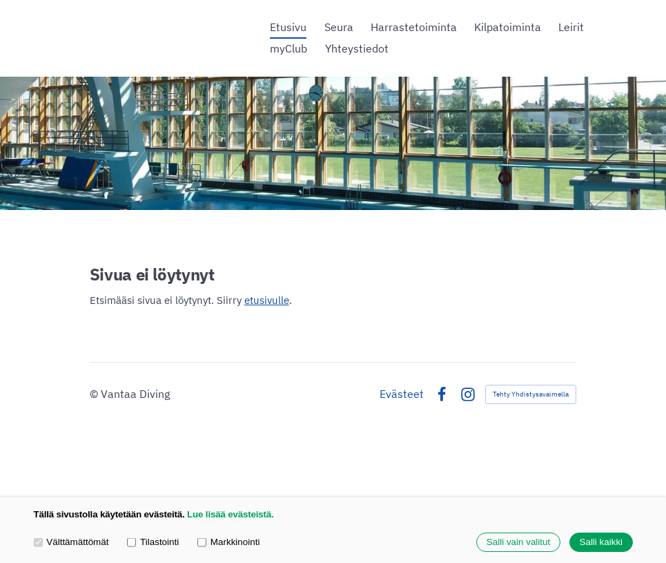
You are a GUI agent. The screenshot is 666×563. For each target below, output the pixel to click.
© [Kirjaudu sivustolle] (95, 394)
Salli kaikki (601, 542)
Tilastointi (153, 542)
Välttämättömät (71, 542)
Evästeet (402, 394)
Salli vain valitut (518, 542)
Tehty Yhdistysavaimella (531, 394)
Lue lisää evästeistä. (230, 515)
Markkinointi (228, 542)
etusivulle (266, 300)
